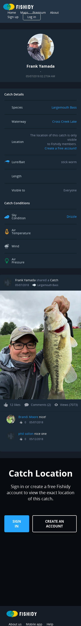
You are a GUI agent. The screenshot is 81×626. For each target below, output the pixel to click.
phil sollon (25, 434)
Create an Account (54, 524)
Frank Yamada (25, 280)
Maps (24, 12)
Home (12, 12)
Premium (39, 12)
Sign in (17, 524)
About (54, 12)
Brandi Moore (28, 417)
